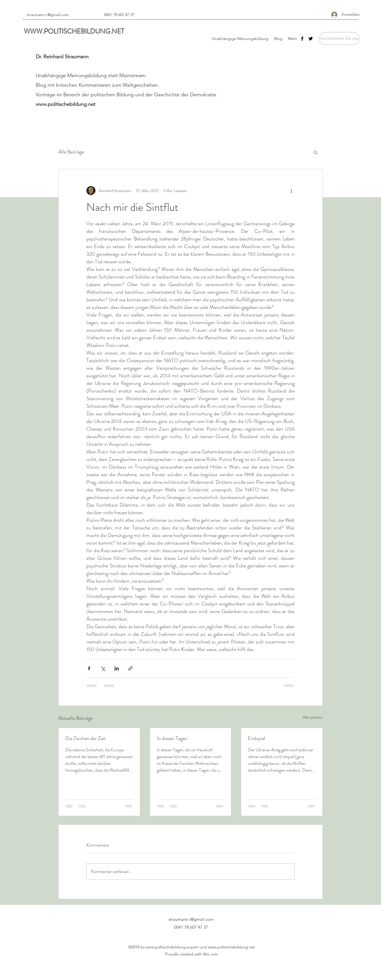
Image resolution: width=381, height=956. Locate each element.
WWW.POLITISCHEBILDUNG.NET (74, 31)
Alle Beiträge (71, 151)
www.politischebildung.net (65, 104)
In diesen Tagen (172, 738)
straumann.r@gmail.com (47, 14)
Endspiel (256, 738)
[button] (339, 38)
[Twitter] (310, 38)
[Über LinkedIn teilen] (116, 668)
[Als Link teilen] (130, 668)
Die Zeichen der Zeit (85, 738)
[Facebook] (302, 38)
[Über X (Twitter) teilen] (103, 668)
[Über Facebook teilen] (89, 668)
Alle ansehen (313, 717)
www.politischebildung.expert (172, 947)
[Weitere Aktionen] (291, 190)
